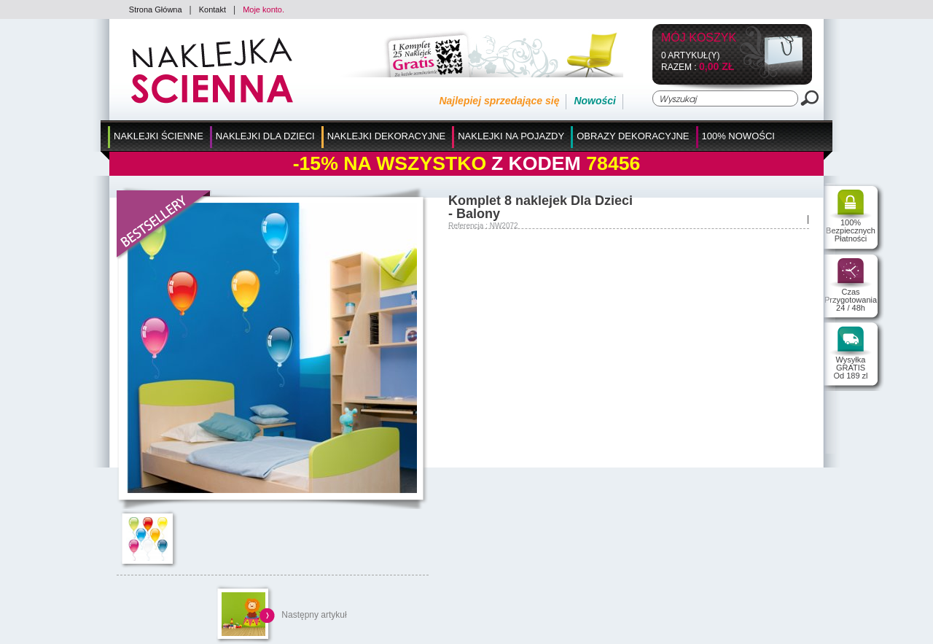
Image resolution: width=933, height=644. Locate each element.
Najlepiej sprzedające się (499, 100)
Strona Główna (155, 9)
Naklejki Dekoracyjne (386, 136)
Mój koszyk (698, 38)
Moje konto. (263, 9)
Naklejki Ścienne (158, 136)
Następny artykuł (313, 615)
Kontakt (212, 9)
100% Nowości (738, 136)
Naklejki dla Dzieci (265, 136)
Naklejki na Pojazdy (511, 136)
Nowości (595, 100)
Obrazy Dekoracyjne (633, 136)
